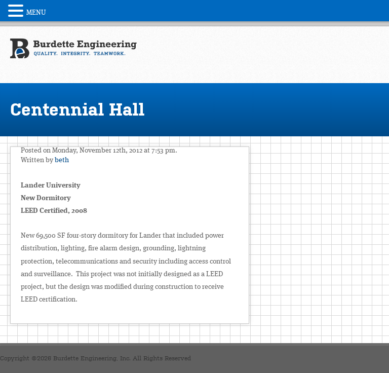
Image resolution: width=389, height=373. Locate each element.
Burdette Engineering (73, 54)
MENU (36, 12)
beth (62, 160)
